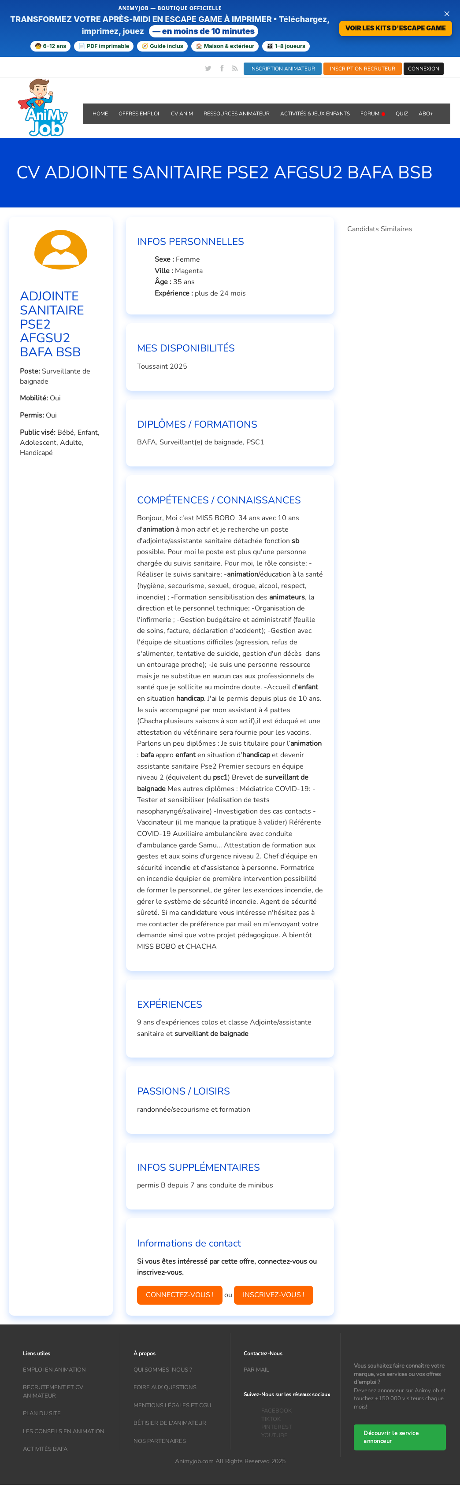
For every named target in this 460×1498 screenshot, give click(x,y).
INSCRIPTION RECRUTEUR (362, 68)
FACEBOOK (276, 1411)
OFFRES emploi (139, 113)
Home (100, 113)
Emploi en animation (54, 1370)
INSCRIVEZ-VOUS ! (273, 1295)
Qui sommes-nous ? (163, 1370)
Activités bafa (45, 1449)
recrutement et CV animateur (53, 1391)
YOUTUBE (274, 1435)
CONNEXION (423, 68)
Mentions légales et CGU (172, 1405)
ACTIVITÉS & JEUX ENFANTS (315, 113)
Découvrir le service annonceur (391, 1437)
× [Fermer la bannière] (447, 13)
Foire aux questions (165, 1387)
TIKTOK (271, 1419)
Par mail (256, 1370)
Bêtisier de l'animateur (170, 1423)
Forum (372, 113)
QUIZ (402, 113)
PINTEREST (276, 1427)
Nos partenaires (160, 1441)
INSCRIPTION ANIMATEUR (282, 68)
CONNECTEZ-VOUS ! (180, 1295)
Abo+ (426, 113)
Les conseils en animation (63, 1431)
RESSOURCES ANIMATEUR (237, 113)
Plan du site (42, 1413)
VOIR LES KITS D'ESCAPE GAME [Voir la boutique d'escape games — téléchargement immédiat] (395, 28)
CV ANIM (182, 113)
